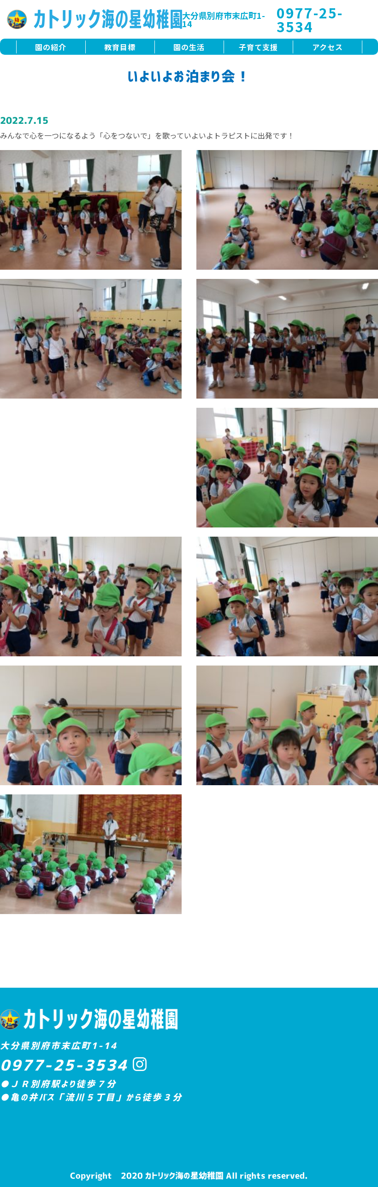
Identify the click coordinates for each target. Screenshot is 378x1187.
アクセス (327, 46)
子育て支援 (258, 46)
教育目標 (120, 46)
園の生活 (189, 46)
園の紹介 (50, 46)
